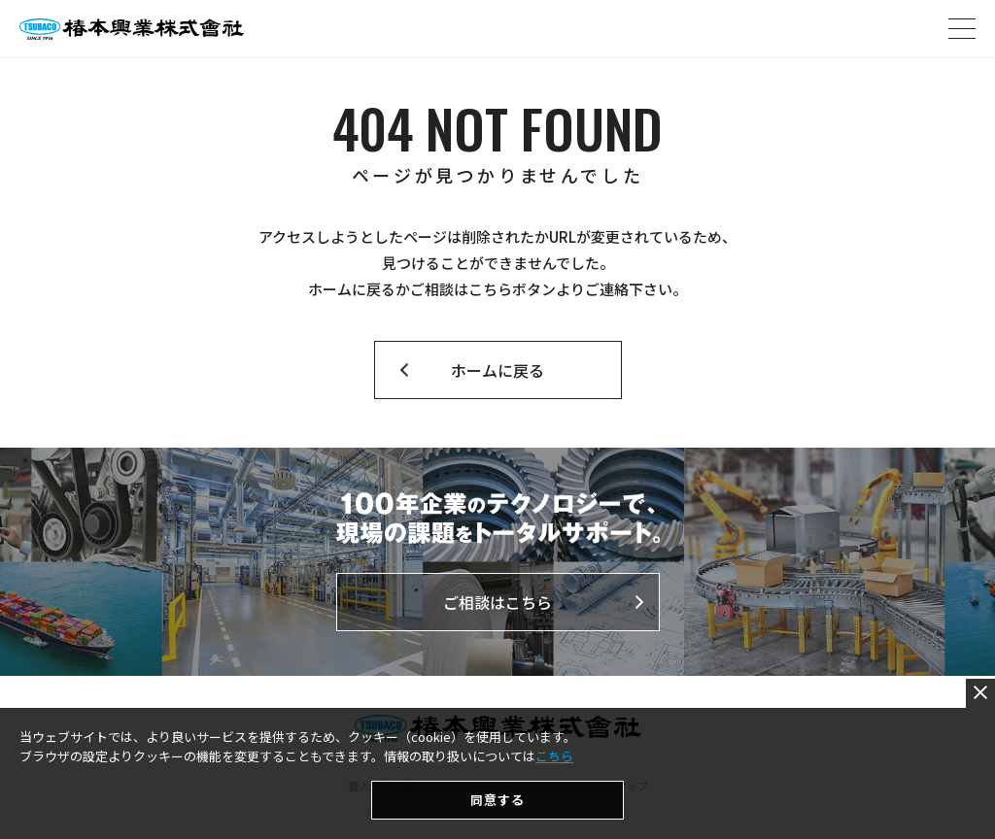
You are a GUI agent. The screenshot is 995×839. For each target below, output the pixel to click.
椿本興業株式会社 (131, 29)
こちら (554, 815)
